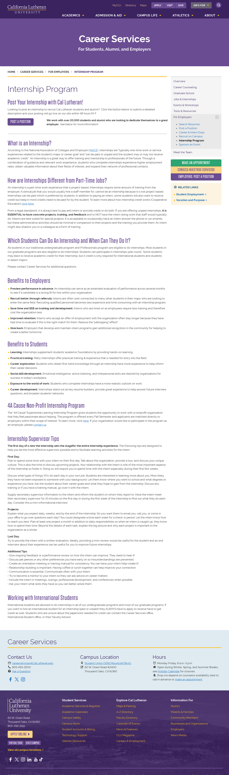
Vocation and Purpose (190, 200)
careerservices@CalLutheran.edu (32, 663)
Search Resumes (189, 124)
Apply (157, 5)
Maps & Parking (126, 706)
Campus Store (71, 723)
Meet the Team (182, 152)
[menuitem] (201, 5)
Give (181, 5)
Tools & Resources (184, 111)
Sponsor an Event (189, 144)
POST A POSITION (20, 121)
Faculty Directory (127, 717)
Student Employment (190, 194)
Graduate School (183, 93)
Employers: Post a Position (196, 176)
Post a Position (188, 128)
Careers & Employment (130, 741)
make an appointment (188, 679)
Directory (130, 5)
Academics (71, 15)
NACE (93, 150)
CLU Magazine (125, 735)
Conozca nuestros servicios (196, 170)
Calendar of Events (128, 723)
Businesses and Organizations (189, 723)
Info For (199, 5)
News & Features (126, 729)
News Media (178, 735)
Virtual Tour (15, 743)
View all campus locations (24, 749)
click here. (28, 203)
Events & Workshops (186, 105)
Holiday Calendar (169, 671)
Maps (143, 5)
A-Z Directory (124, 712)
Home (11, 71)
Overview (179, 81)
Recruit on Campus (191, 136)
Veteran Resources (74, 741)
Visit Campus (32, 743)
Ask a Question (21, 671)
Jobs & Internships (184, 99)
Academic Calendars (75, 712)
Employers (177, 729)
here (86, 420)
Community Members (184, 717)
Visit (170, 5)
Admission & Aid (108, 15)
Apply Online (18, 734)
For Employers (58, 71)
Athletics (181, 15)
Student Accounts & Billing (78, 729)
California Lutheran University (27, 10)
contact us (39, 424)
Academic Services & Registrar (81, 706)
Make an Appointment (196, 163)
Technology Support (74, 735)
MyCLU (117, 5)
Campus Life (147, 15)
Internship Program (191, 140)
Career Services (114, 39)
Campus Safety (71, 717)
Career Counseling (185, 87)
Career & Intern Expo (192, 132)
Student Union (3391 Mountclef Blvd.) (108, 663)
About (210, 15)
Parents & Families (182, 712)
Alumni (175, 706)
